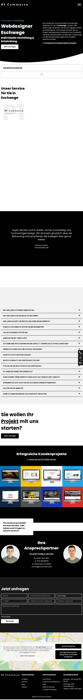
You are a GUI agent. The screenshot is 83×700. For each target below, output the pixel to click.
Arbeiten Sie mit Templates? (15, 338)
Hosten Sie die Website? (13, 388)
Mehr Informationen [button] (27, 656)
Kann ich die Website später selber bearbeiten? (23, 327)
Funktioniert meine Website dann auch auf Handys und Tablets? (31, 377)
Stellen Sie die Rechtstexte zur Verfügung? (22, 366)
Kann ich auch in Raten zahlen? (17, 355)
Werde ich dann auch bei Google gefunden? (22, 349)
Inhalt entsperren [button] (68, 647)
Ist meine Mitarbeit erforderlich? (18, 372)
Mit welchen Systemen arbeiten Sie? (18, 310)
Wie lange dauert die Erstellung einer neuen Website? (26, 321)
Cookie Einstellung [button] (49, 690)
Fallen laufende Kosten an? (15, 332)
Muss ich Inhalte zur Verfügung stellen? (21, 360)
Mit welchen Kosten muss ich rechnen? (20, 316)
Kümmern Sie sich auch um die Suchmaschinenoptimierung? (29, 383)
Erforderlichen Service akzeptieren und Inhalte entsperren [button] (68, 655)
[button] (41, 310)
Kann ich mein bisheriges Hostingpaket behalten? (25, 394)
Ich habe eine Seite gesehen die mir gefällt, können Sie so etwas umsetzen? (36, 344)
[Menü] (79, 5)
